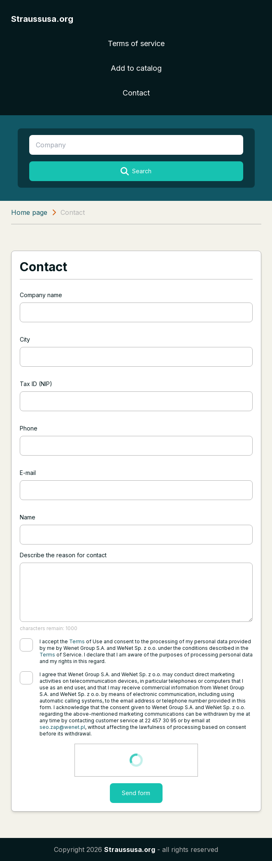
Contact (136, 92)
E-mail (28, 472)
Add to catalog (136, 68)
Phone (28, 428)
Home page (29, 212)
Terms (77, 641)
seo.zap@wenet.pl (62, 727)
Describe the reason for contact (63, 555)
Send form (136, 792)
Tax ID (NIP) (36, 383)
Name (27, 517)
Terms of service (136, 43)
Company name (41, 294)
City (25, 339)
